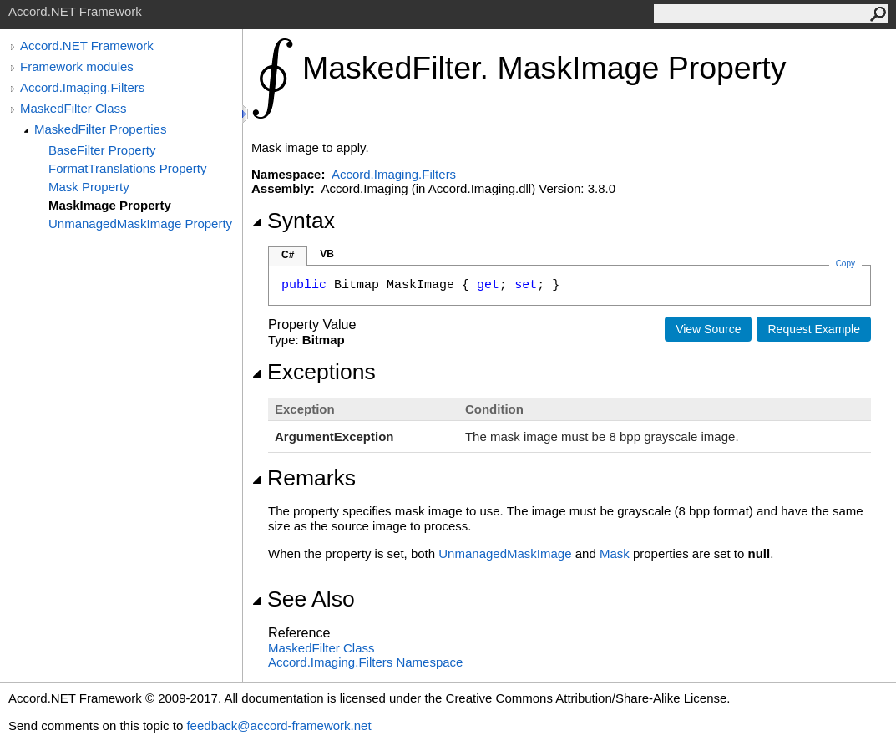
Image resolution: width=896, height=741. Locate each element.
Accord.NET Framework (87, 45)
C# (287, 255)
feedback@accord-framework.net (278, 725)
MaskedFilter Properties (100, 129)
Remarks (303, 477)
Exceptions (313, 371)
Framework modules (77, 66)
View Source (708, 329)
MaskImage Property (109, 205)
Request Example (813, 329)
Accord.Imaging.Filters (82, 87)
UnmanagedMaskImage (504, 553)
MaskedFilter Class (73, 108)
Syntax (293, 220)
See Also (303, 599)
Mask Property (88, 187)
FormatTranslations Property (127, 168)
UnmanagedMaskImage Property (140, 223)
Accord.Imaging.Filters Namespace (365, 662)
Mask (615, 553)
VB (327, 254)
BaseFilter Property (101, 150)
